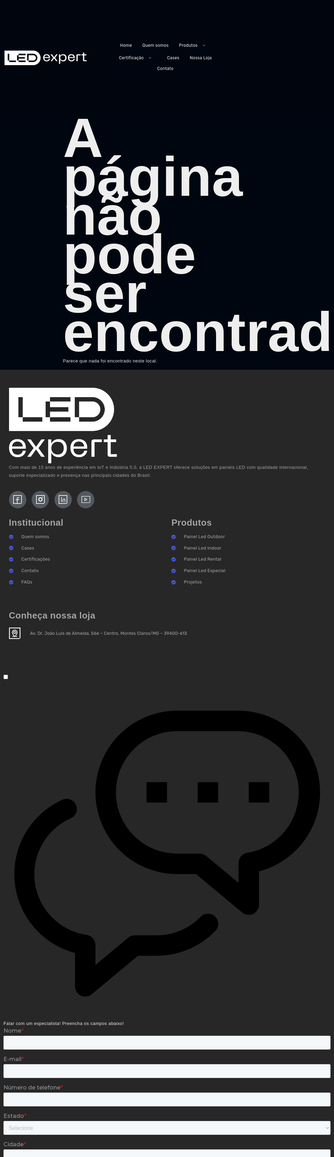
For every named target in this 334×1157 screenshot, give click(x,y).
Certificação (136, 58)
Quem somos (155, 44)
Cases (173, 57)
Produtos (196, 45)
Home (124, 44)
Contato (165, 68)
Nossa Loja (201, 57)
